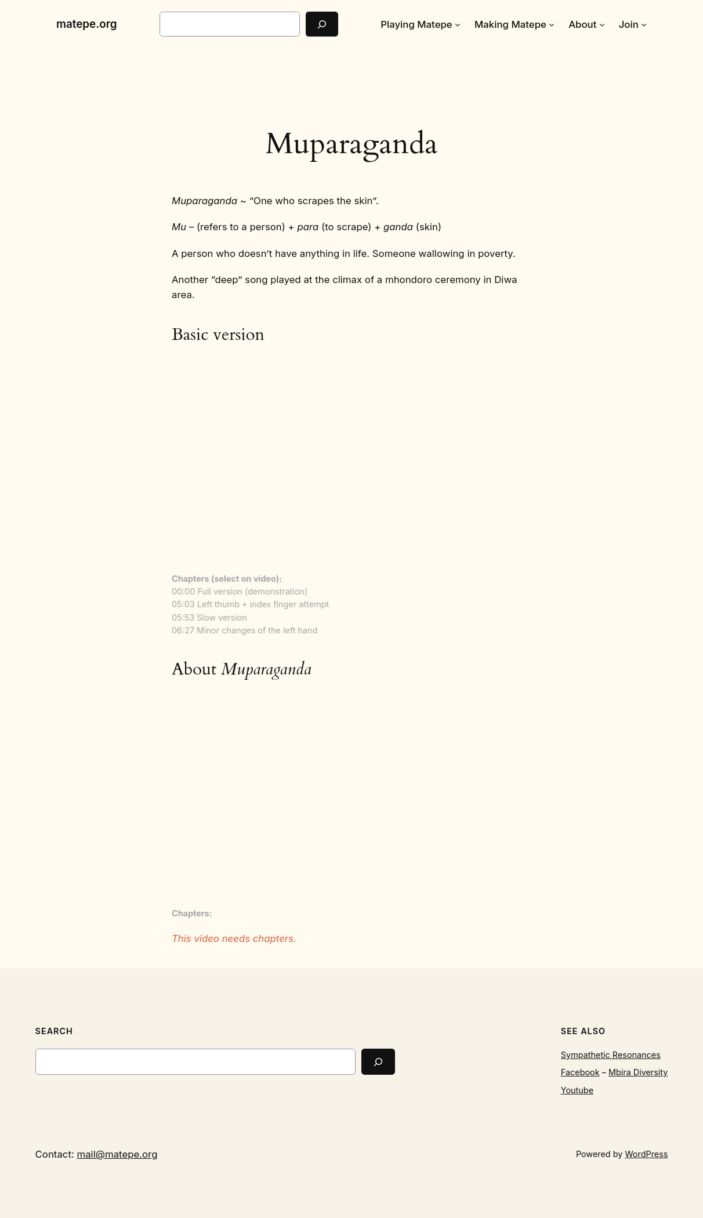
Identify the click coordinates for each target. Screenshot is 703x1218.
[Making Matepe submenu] (552, 24)
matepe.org (86, 24)
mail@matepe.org (117, 1154)
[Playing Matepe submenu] (458, 24)
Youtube (577, 1090)
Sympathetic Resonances (611, 1055)
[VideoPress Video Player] (351, 460)
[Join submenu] (644, 24)
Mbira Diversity (638, 1072)
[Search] (322, 24)
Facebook (580, 1072)
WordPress (646, 1154)
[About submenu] (602, 24)
